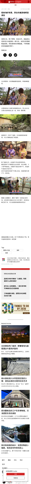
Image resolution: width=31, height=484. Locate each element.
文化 (15, 460)
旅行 (3, 460)
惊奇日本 (4, 50)
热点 (21, 460)
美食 (9, 460)
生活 (3, 464)
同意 (15, 474)
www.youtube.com (7, 264)
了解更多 (15, 478)
